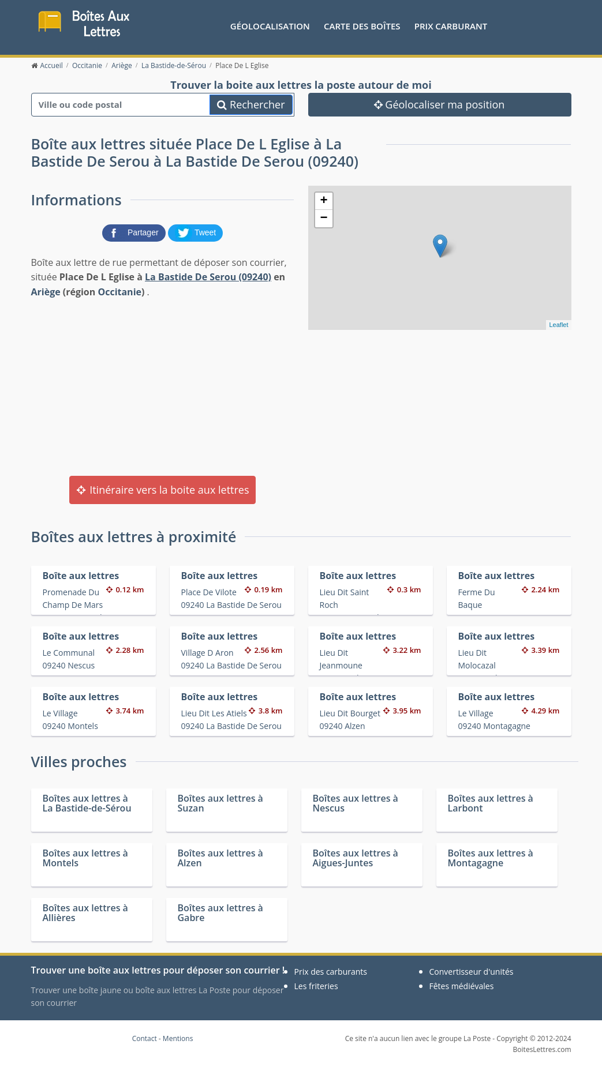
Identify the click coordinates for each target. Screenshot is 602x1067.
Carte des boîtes (362, 26)
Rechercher (251, 104)
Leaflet (558, 324)
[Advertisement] (162, 386)
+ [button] (323, 201)
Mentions (178, 1038)
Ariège (46, 291)
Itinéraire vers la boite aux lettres (162, 490)
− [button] (323, 218)
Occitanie (119, 291)
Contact (144, 1038)
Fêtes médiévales (461, 985)
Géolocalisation (270, 26)
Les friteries (316, 985)
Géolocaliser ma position (439, 104)
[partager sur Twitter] (195, 232)
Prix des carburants (331, 971)
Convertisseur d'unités (471, 971)
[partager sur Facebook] (135, 232)
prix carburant (450, 26)
